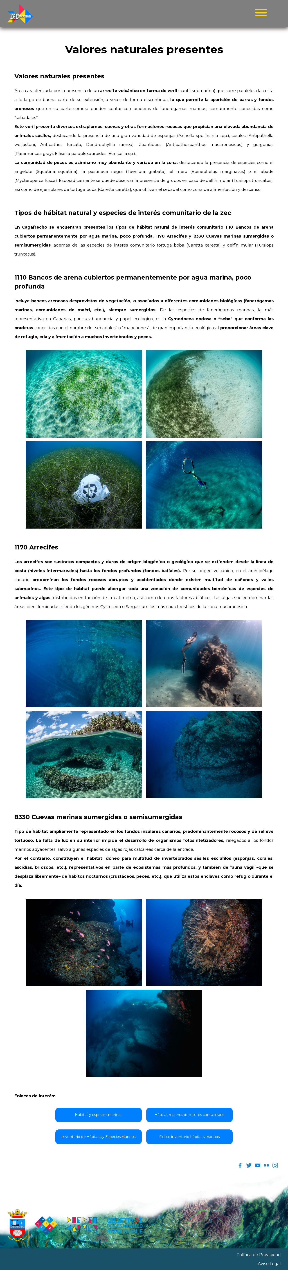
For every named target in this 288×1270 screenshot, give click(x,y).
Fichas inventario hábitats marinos (189, 1137)
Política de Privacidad (259, 1254)
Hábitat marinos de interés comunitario (190, 1115)
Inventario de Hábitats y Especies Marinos (98, 1137)
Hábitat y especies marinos (98, 1115)
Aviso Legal (269, 1263)
